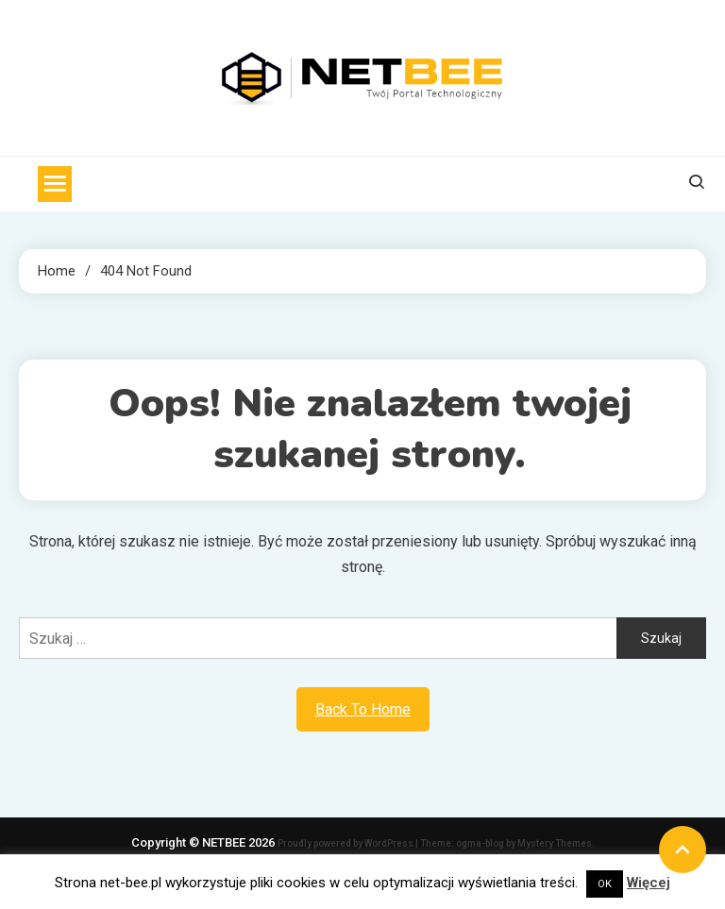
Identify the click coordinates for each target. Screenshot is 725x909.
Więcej (648, 882)
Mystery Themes (554, 843)
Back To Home (363, 709)
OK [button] (605, 884)
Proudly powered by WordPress (346, 843)
